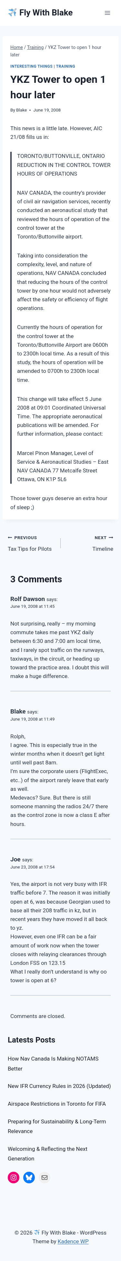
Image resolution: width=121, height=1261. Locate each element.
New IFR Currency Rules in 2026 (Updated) (59, 1086)
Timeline (90, 542)
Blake (21, 109)
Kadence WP (73, 1241)
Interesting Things (31, 66)
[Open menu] (107, 13)
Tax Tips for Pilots (31, 542)
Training (66, 66)
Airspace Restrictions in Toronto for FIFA (57, 1104)
